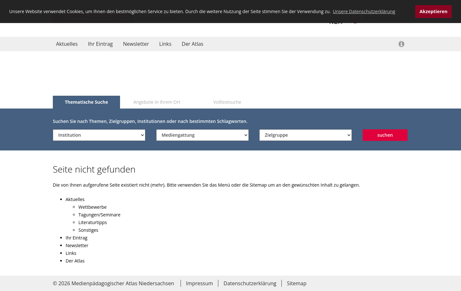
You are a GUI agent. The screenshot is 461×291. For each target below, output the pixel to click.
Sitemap (296, 283)
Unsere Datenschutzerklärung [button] (364, 11)
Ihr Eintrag (100, 43)
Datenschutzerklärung (249, 283)
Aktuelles (67, 43)
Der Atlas (193, 43)
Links (165, 43)
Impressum (199, 283)
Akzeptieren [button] (434, 11)
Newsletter (136, 43)
